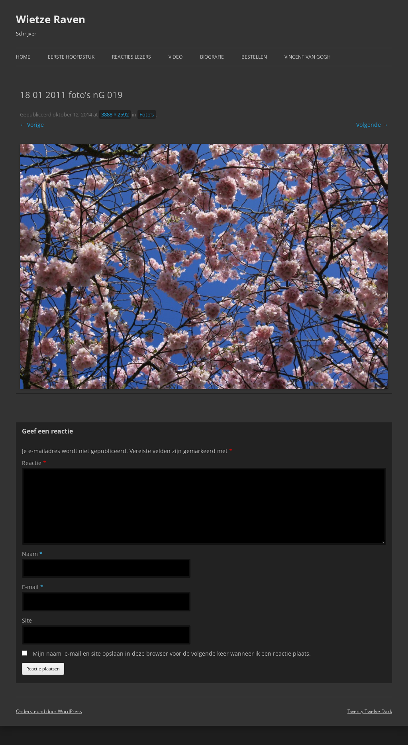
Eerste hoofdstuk (71, 56)
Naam (32, 554)
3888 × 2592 (115, 114)
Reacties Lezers (131, 56)
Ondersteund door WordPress (49, 711)
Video (175, 56)
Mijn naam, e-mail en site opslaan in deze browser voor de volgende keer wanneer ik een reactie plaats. (172, 653)
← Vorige (32, 124)
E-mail (32, 587)
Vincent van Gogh (307, 56)
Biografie (212, 56)
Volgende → (372, 124)
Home (23, 56)
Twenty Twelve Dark (369, 711)
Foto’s (146, 114)
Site (27, 620)
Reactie (34, 463)
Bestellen (254, 56)
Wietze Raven (50, 19)
